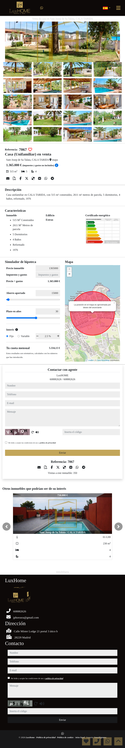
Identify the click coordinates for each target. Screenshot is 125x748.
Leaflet (91, 360)
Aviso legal (80, 737)
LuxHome (30, 737)
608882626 (56, 379)
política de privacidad (48, 443)
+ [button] (69, 269)
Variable (25, 336)
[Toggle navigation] (118, 8)
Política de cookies (65, 737)
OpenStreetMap (103, 360)
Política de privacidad (46, 737)
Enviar (62, 452)
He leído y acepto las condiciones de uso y (32, 443)
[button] (6, 526)
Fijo (11, 336)
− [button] (69, 274)
